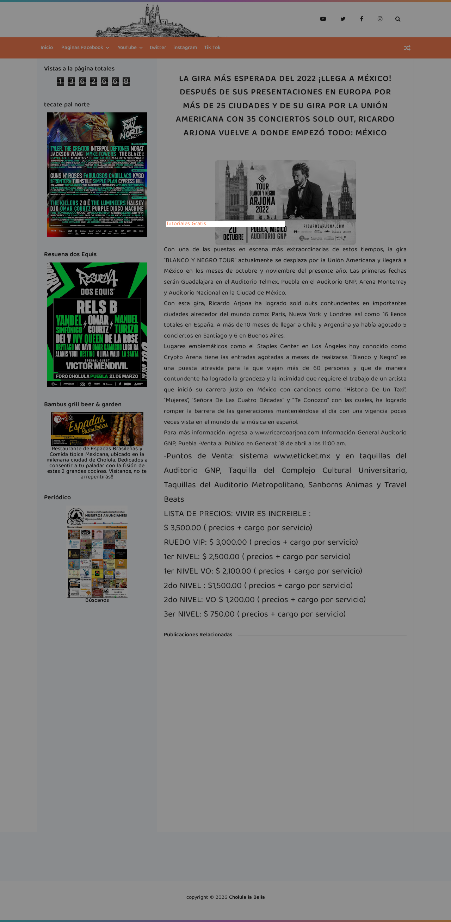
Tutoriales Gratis (186, 224)
